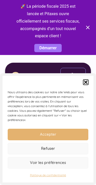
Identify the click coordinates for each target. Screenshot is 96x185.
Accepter (48, 134)
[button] (85, 82)
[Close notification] (88, 27)
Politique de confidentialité (48, 175)
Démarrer (48, 47)
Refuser (48, 148)
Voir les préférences (48, 162)
